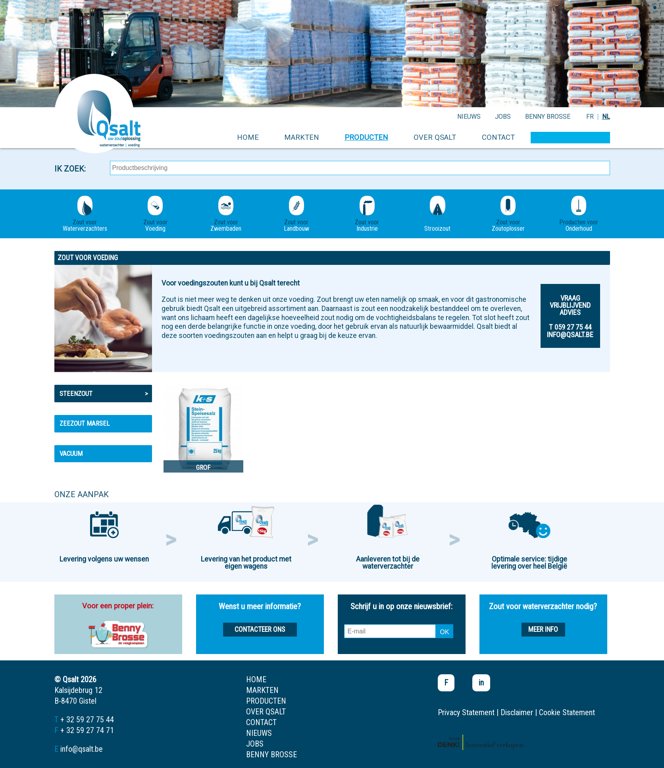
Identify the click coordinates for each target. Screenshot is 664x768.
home (248, 137)
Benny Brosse (547, 116)
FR (590, 116)
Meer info (543, 629)
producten (366, 137)
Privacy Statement (466, 712)
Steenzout (104, 394)
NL (606, 116)
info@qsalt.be (81, 749)
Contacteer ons (260, 629)
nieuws (469, 116)
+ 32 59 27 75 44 (87, 719)
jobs (503, 116)
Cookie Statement (567, 712)
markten (301, 137)
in (481, 682)
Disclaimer (516, 712)
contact (498, 137)
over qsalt (435, 137)
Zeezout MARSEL (85, 423)
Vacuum (71, 453)
